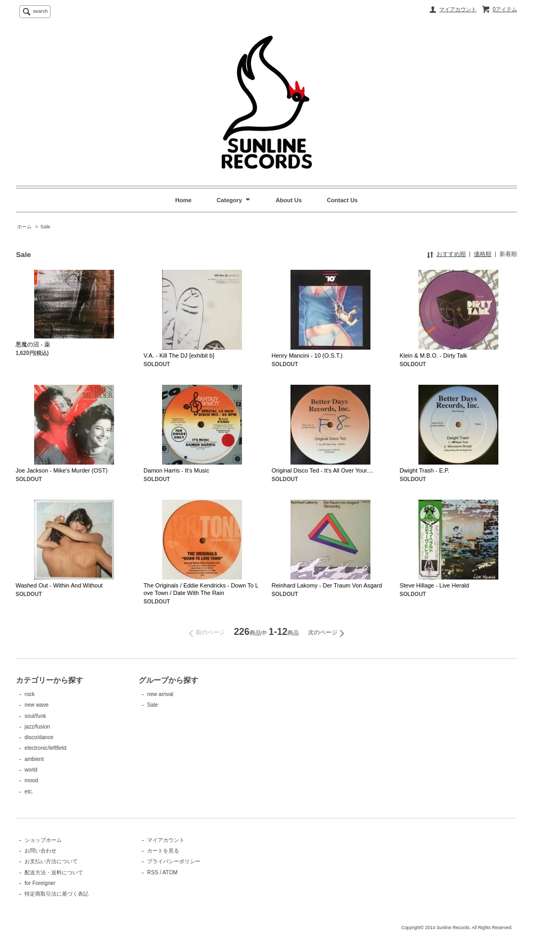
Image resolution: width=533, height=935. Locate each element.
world (31, 770)
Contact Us (342, 200)
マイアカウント (458, 9)
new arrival (160, 694)
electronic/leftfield (45, 748)
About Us (289, 200)
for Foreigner (40, 883)
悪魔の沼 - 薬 (32, 344)
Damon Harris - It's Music (176, 470)
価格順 (482, 254)
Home (183, 200)
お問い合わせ (40, 851)
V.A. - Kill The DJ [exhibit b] (178, 355)
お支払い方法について (51, 861)
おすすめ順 (451, 254)
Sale (46, 226)
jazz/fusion (37, 727)
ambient (34, 759)
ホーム (24, 226)
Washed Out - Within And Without (58, 585)
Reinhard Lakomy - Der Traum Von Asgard (327, 585)
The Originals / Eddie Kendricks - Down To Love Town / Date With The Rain (201, 589)
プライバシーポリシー (173, 861)
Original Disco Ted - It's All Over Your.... (323, 470)
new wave (37, 705)
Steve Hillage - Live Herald (434, 585)
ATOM (170, 872)
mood (31, 780)
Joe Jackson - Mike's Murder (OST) (61, 470)
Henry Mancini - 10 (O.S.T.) (307, 355)
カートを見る (163, 851)
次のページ (322, 632)
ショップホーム (43, 840)
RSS (152, 872)
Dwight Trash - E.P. (424, 470)
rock (30, 694)
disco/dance (39, 737)
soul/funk (35, 716)
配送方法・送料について (54, 872)
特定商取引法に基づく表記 (56, 894)
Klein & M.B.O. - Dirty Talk (433, 355)
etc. (29, 792)
